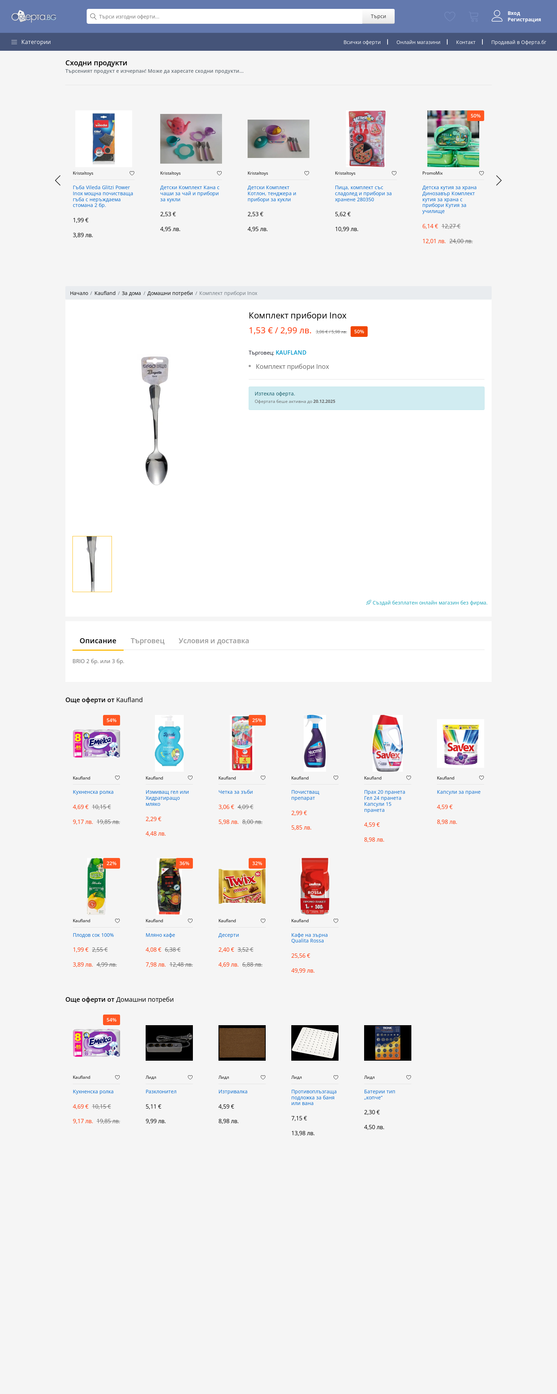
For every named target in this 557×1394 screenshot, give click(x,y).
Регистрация (524, 19)
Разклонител (161, 1092)
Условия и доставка (214, 640)
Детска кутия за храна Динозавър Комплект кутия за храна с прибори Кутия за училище (449, 199)
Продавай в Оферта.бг (518, 42)
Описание (98, 640)
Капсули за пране (459, 792)
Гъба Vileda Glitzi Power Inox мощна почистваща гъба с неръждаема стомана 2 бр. (103, 196)
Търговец (147, 640)
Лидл (151, 1077)
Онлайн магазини (418, 42)
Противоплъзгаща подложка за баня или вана (314, 1098)
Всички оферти (362, 42)
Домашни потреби (170, 293)
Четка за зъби (235, 792)
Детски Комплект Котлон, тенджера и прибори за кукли (272, 194)
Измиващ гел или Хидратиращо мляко (167, 798)
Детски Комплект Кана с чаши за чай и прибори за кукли (190, 194)
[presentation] (58, 180)
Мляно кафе (160, 935)
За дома (131, 293)
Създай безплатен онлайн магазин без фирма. (427, 602)
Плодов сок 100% (93, 935)
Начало (79, 293)
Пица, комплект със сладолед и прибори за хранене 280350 (363, 194)
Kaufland (105, 293)
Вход (513, 13)
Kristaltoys (83, 173)
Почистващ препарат (305, 795)
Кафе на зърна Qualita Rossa (309, 938)
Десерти (228, 935)
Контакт (466, 42)
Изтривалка (233, 1092)
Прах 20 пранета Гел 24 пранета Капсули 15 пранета (384, 801)
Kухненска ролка (93, 792)
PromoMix (432, 173)
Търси (377, 16)
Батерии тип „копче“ (379, 1095)
